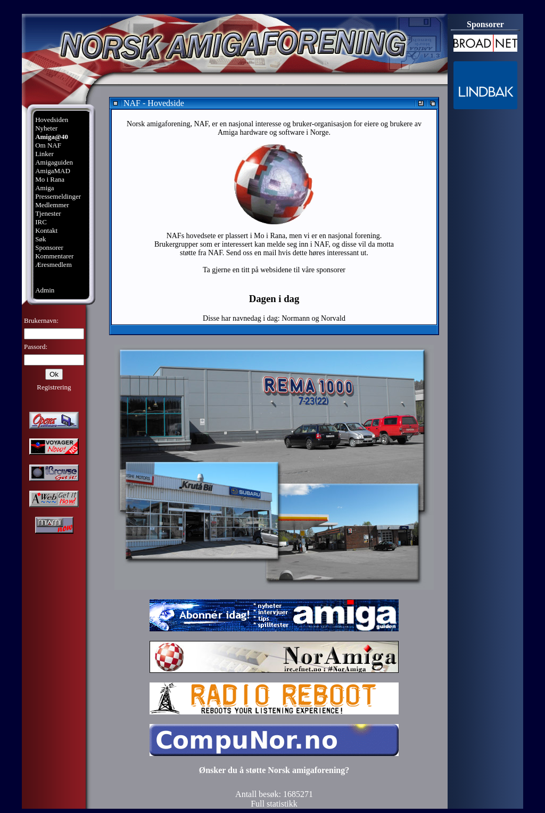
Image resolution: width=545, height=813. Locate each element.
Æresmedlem (53, 265)
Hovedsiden (51, 120)
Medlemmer (52, 205)
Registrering (54, 387)
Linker (44, 154)
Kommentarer (54, 256)
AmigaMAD (52, 171)
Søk (40, 239)
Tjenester (48, 213)
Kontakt (46, 230)
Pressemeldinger (58, 196)
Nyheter (46, 128)
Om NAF (48, 145)
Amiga (44, 188)
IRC (41, 222)
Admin (44, 290)
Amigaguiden (54, 162)
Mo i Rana (49, 179)
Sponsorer (49, 247)
